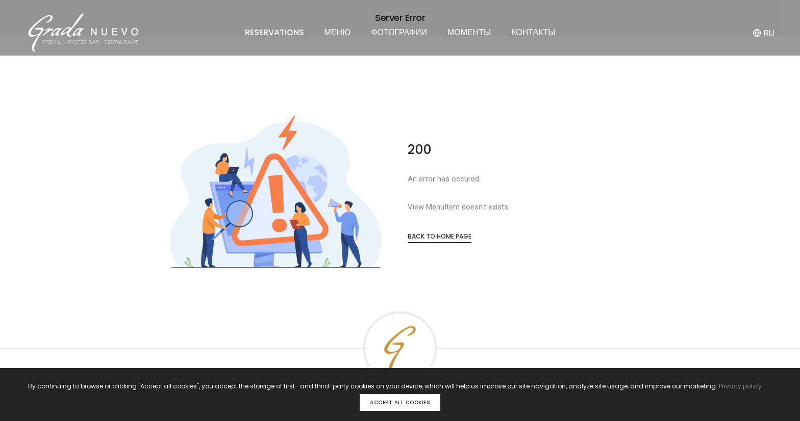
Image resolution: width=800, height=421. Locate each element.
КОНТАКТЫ (533, 32)
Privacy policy (740, 386)
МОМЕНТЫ (469, 32)
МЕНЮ (337, 32)
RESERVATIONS (274, 32)
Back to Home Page (439, 236)
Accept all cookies (400, 402)
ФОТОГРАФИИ (399, 32)
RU (763, 33)
